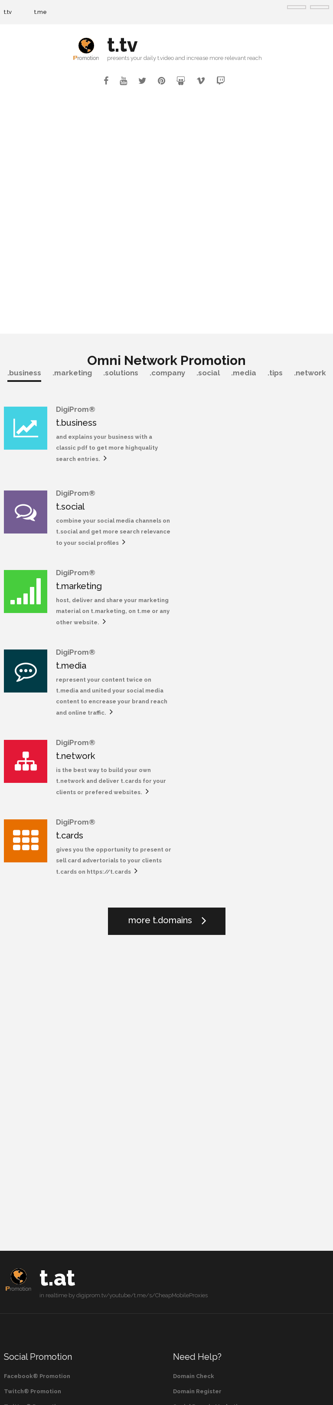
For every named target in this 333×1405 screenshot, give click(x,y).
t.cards (235, 592)
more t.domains (160, 688)
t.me (40, 12)
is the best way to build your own (103, 606)
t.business (76, 423)
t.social (236, 423)
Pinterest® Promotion (36, 1189)
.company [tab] (167, 372)
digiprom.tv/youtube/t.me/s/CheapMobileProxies (142, 1063)
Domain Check (193, 1144)
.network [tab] (310, 372)
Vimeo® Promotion (32, 1205)
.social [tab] (208, 372)
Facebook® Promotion (37, 1144)
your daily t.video (152, 58)
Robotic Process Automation (215, 1205)
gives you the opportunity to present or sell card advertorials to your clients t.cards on (273, 617)
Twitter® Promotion (33, 1174)
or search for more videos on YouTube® (62, 1291)
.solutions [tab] (120, 372)
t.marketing (79, 502)
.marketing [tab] (72, 372)
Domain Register (197, 1159)
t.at (57, 1046)
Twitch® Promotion (32, 1159)
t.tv (8, 12)
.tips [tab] (275, 372)
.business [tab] (24, 372)
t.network (75, 592)
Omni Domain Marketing (207, 1189)
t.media (237, 502)
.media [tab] (243, 372)
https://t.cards (244, 639)
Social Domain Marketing (209, 1174)
